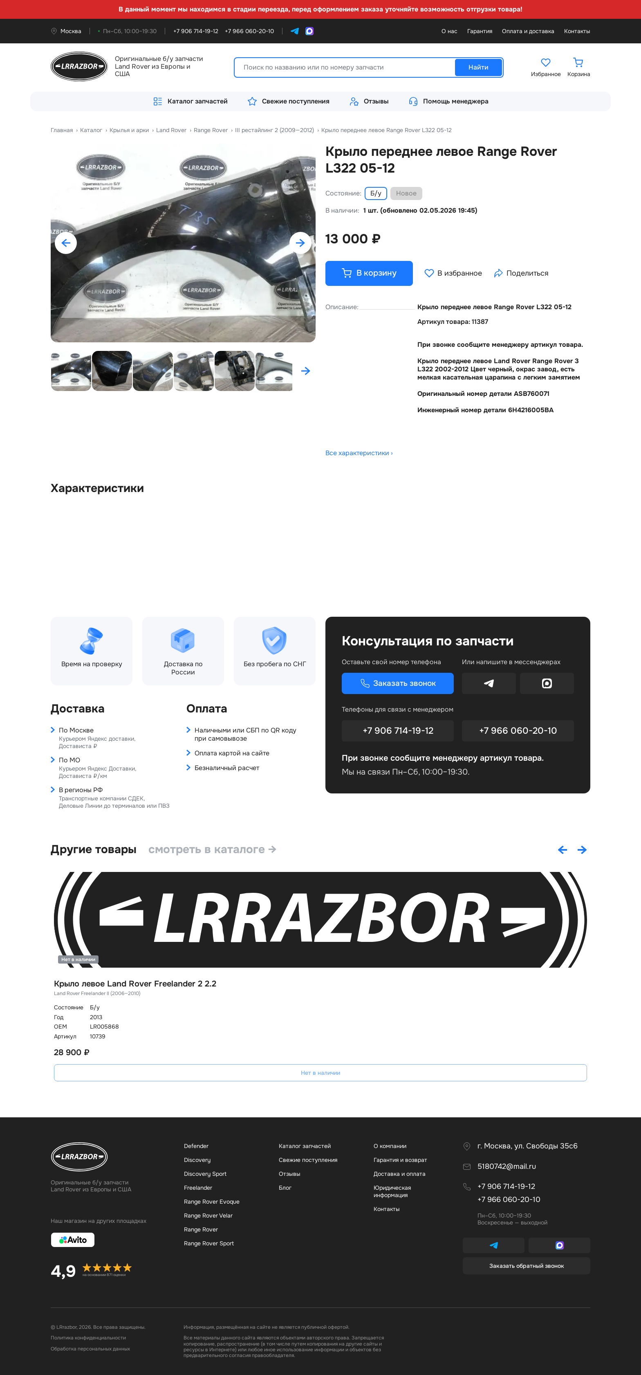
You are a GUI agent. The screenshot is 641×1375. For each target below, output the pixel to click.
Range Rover (201, 1229)
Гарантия (479, 31)
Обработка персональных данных (90, 1349)
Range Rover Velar (208, 1215)
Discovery (197, 1160)
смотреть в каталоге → (214, 849)
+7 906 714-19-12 (398, 731)
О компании (390, 1146)
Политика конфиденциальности (88, 1338)
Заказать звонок (398, 684)
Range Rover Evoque (212, 1201)
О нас (449, 31)
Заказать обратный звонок (526, 1265)
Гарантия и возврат (400, 1160)
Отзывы (369, 101)
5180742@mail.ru (506, 1166)
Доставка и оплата (400, 1173)
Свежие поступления (288, 101)
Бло (285, 1187)
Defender (196, 1146)
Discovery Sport (205, 1173)
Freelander (198, 1187)
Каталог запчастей (190, 101)
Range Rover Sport (209, 1243)
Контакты (577, 31)
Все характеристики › (359, 454)
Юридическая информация (392, 1191)
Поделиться (521, 274)
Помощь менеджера (448, 101)
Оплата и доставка (528, 31)
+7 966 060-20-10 (518, 731)
